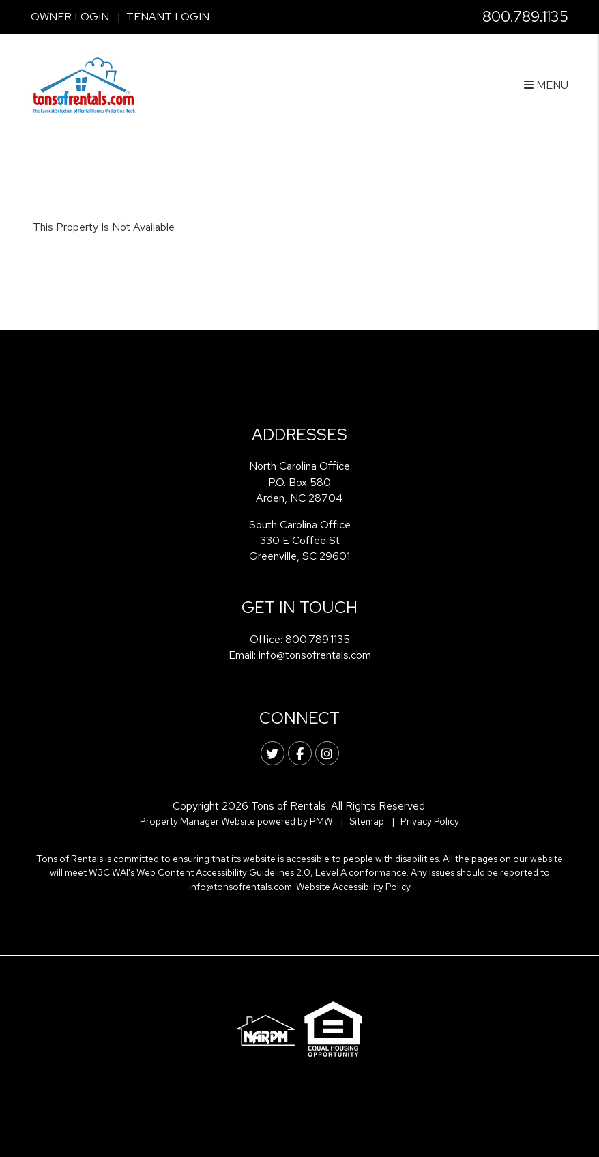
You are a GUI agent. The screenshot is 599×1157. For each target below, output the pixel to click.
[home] (84, 84)
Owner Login (70, 17)
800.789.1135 (525, 17)
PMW (321, 821)
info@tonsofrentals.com (315, 655)
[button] (272, 753)
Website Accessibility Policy (353, 887)
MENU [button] (546, 85)
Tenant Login (167, 17)
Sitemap (366, 821)
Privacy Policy (429, 821)
